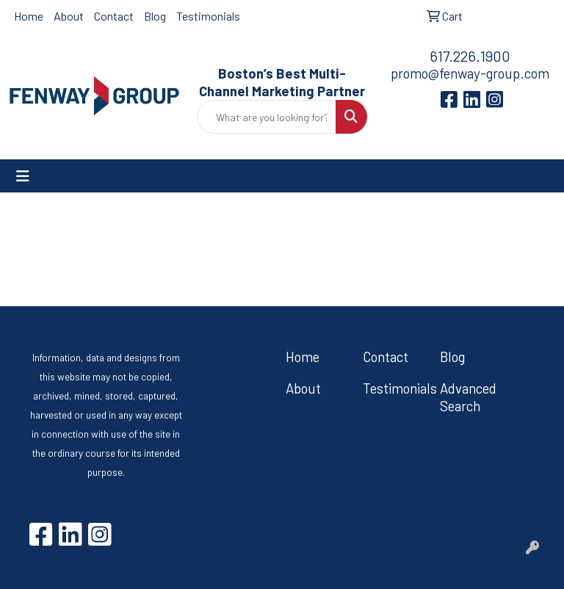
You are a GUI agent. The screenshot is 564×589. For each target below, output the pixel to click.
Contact (114, 16)
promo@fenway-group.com (470, 73)
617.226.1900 (470, 56)
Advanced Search (468, 397)
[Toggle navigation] (22, 176)
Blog (155, 16)
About (69, 16)
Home (28, 16)
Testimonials (208, 16)
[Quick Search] (266, 117)
